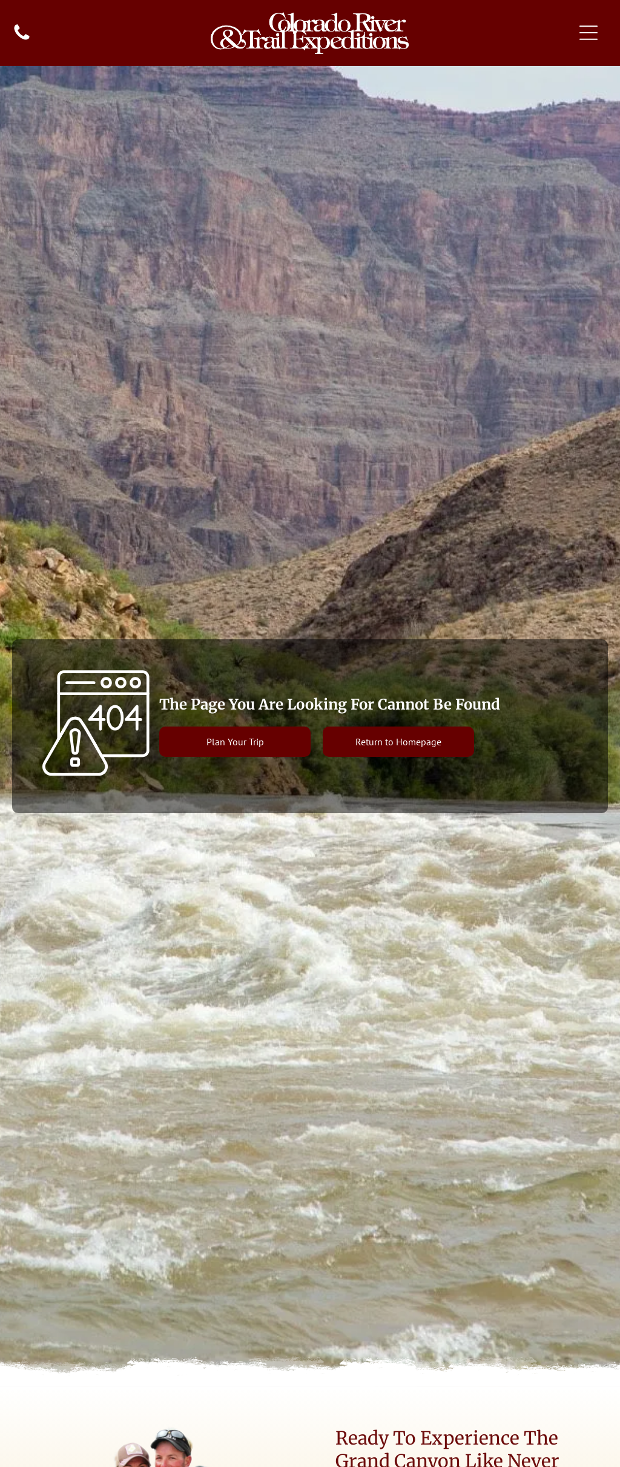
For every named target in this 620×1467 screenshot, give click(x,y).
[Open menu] (588, 33)
